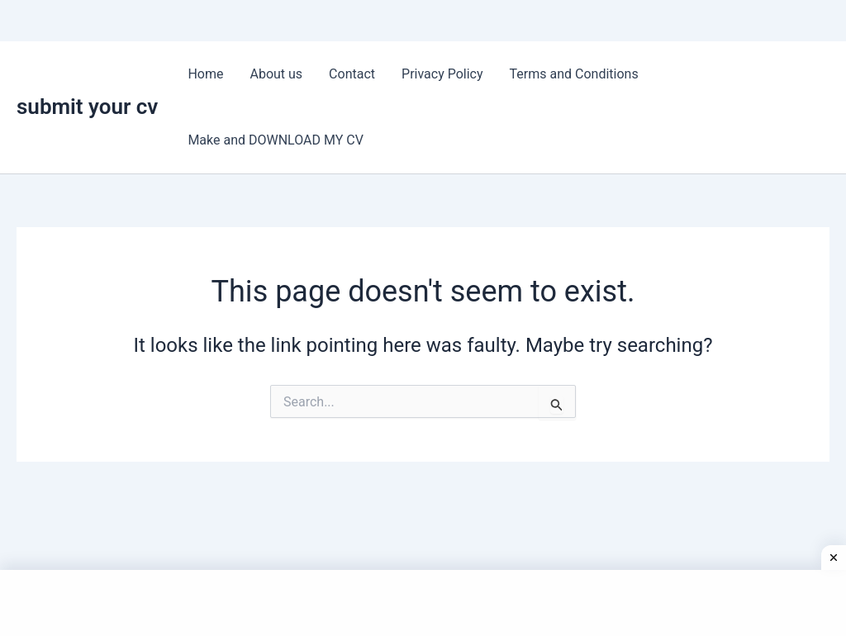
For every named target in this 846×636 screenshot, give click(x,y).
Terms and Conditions (574, 74)
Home (205, 74)
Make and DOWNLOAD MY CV (276, 140)
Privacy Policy (442, 74)
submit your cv (87, 106)
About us (276, 74)
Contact (352, 74)
